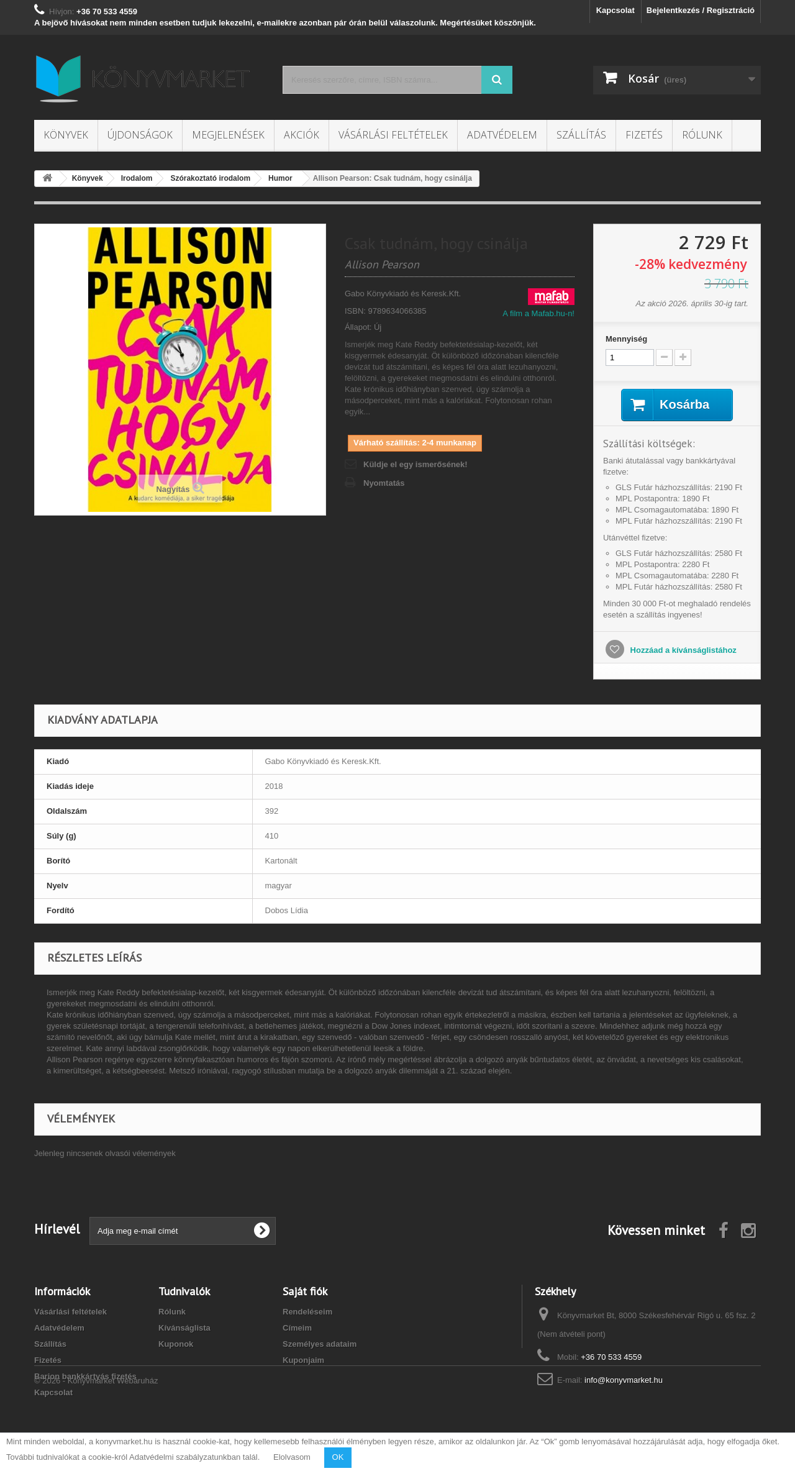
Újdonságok (140, 135)
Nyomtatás (383, 483)
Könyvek (65, 135)
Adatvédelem (502, 135)
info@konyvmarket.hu (623, 1380)
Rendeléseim (307, 1311)
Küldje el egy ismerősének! (415, 464)
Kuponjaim (303, 1360)
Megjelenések (228, 135)
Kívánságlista (184, 1327)
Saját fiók (305, 1291)
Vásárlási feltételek (393, 135)
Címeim (297, 1327)
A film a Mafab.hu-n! (538, 313)
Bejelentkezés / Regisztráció (701, 10)
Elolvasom (292, 1457)
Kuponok (175, 1344)
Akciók (301, 135)
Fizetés (644, 135)
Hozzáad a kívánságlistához (682, 650)
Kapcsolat (615, 10)
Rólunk (702, 135)
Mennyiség (626, 339)
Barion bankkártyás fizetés (85, 1376)
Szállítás (581, 135)
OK (338, 1457)
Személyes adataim (320, 1344)
